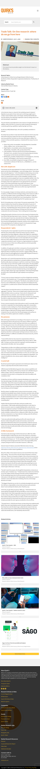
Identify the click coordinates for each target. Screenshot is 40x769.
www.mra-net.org (5, 447)
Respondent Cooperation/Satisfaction (20, 79)
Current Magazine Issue (6, 694)
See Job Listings (5, 727)
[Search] (21, 22)
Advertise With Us (5, 686)
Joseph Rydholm (8, 39)
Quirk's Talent (4, 735)
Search (6, 22)
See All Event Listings (6, 716)
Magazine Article (5, 91)
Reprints (34, 767)
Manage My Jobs (5, 732)
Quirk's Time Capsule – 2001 (9, 545)
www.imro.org (22, 447)
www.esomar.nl (30, 447)
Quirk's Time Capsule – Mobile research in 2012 (13, 610)
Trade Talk (12, 91)
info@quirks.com (4, 760)
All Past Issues (4, 696)
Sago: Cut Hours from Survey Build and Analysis (14, 643)
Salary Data (4, 746)
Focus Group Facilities (6, 710)
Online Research (5, 77)
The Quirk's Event (5, 683)
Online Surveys (29, 77)
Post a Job (3, 730)
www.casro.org (14, 447)
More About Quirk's (6, 681)
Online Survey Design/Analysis (17, 77)
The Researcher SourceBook (8, 707)
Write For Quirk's (5, 701)
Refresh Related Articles (20, 654)
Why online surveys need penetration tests (12, 578)
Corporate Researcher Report (8, 744)
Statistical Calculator (6, 749)
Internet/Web (4, 86)
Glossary (3, 741)
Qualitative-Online (5, 79)
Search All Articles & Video (7, 699)
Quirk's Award (4, 721)
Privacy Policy (28, 767)
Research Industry (13, 86)
